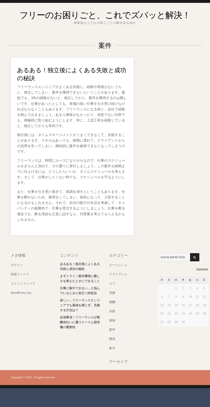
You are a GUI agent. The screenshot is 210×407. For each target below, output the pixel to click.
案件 (112, 342)
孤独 (112, 333)
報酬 (112, 314)
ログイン (17, 277)
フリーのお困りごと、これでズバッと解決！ (105, 19)
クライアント (118, 287)
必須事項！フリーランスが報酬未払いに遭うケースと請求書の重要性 (80, 335)
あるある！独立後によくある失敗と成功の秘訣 (69, 85)
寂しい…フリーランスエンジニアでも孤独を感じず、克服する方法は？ (80, 318)
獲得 (112, 351)
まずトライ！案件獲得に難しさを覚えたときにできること (80, 291)
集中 (112, 360)
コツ (112, 296)
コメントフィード (23, 296)
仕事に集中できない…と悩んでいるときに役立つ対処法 (80, 303)
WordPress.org (21, 305)
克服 (112, 305)
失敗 (112, 324)
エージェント (118, 277)
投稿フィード (20, 287)
